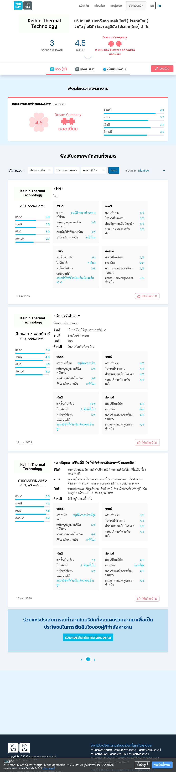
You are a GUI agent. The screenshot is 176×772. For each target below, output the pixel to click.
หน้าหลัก (84, 6)
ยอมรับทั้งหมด (162, 765)
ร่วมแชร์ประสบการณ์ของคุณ (88, 637)
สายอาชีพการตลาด (126, 750)
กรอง (114, 170)
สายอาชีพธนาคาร (150, 750)
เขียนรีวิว (99, 6)
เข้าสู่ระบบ (116, 6)
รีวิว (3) (58, 69)
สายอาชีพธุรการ (139, 754)
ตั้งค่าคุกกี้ (142, 765)
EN (152, 6)
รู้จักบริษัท (85, 69)
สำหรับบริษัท (136, 6)
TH (159, 6)
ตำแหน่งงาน (114, 69)
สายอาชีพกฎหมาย (102, 750)
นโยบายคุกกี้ (49, 768)
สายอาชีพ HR (119, 754)
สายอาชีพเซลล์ (100, 754)
